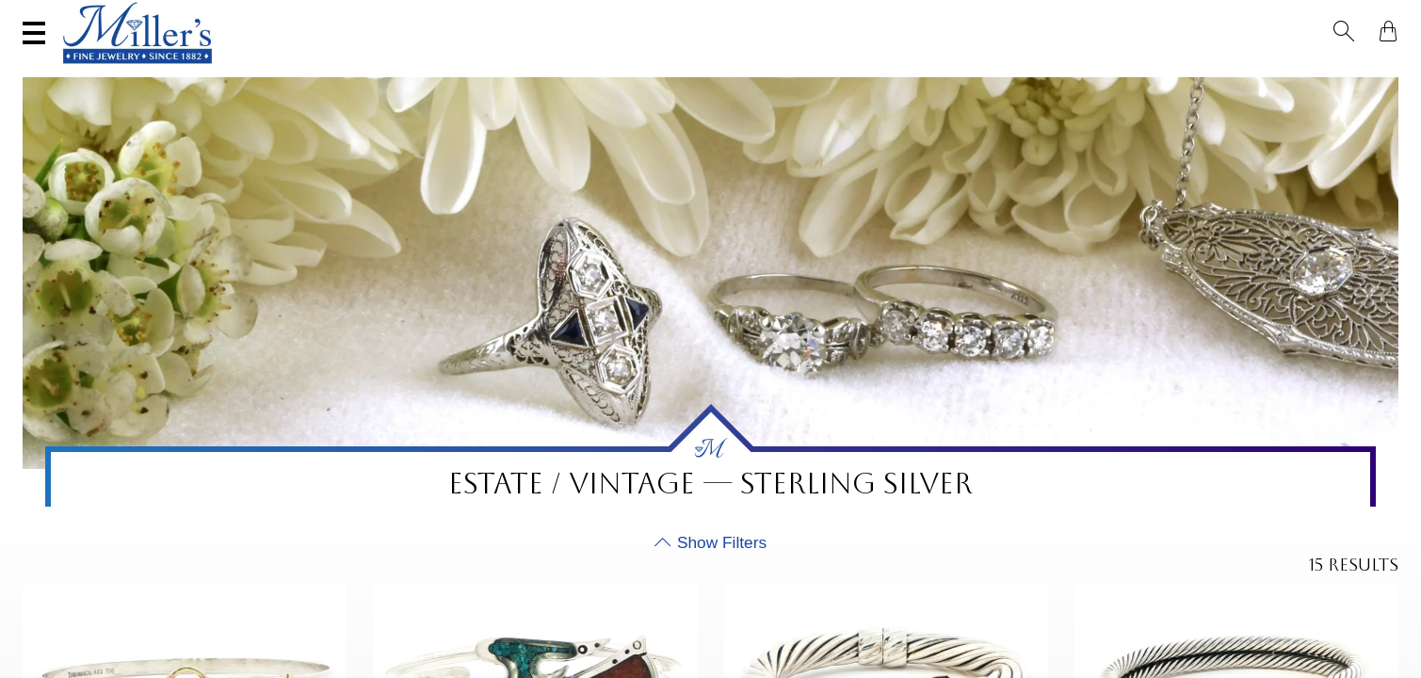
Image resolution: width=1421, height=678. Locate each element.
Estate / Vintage (1050, 71)
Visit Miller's (265, 16)
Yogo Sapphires (512, 71)
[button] (1349, 17)
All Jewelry (1183, 71)
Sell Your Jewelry (437, 16)
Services (589, 16)
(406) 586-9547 (110, 16)
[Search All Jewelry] (1209, 18)
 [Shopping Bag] (1382, 17)
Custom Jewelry (1316, 71)
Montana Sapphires (674, 71)
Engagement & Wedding (869, 71)
